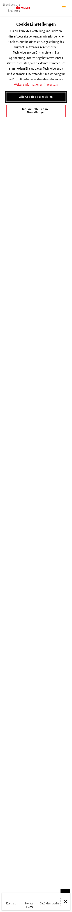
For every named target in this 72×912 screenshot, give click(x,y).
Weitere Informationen (28, 84)
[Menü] (64, 7)
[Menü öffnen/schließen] (65, 901)
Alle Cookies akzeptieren (36, 96)
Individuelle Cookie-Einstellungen (36, 111)
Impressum (51, 84)
